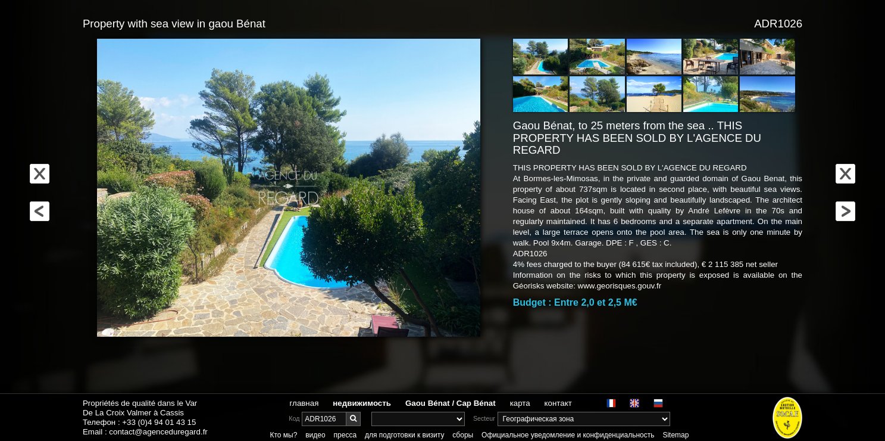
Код (294, 418)
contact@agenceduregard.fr (158, 431)
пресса (345, 435)
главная (304, 403)
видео (315, 435)
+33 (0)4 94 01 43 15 (159, 422)
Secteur (484, 418)
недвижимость (362, 403)
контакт (558, 403)
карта (520, 403)
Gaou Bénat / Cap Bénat (450, 403)
